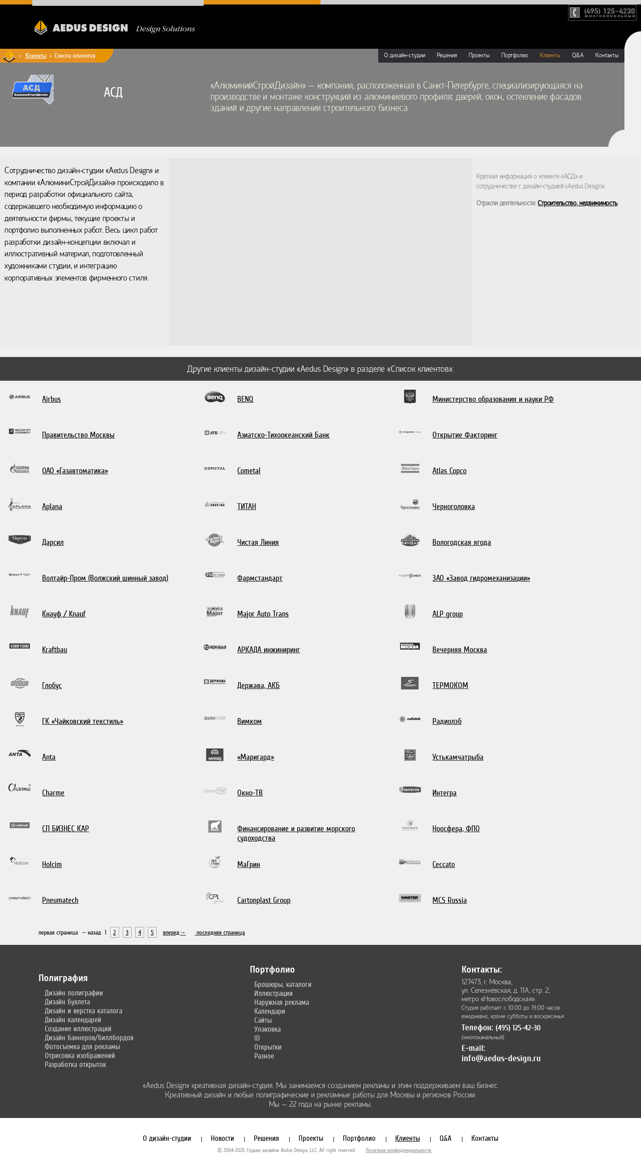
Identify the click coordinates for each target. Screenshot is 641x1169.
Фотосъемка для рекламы (82, 1046)
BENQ (245, 399)
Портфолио (514, 55)
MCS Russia (449, 900)
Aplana (52, 506)
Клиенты (36, 55)
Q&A (578, 55)
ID (257, 1037)
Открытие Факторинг (464, 434)
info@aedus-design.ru (501, 1058)
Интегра (444, 792)
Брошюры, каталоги (283, 984)
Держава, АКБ (258, 685)
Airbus (51, 399)
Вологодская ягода (461, 542)
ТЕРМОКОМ (450, 685)
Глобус (52, 685)
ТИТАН (246, 506)
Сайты (263, 1020)
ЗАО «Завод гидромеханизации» (481, 577)
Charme (53, 792)
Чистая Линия (258, 542)
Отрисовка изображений (80, 1055)
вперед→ (174, 932)
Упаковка (267, 1028)
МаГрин (248, 864)
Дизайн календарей (73, 1019)
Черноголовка (453, 506)
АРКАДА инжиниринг (268, 649)
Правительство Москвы (78, 434)
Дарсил (53, 542)
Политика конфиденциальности (399, 1150)
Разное (264, 1055)
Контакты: (482, 969)
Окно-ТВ (250, 792)
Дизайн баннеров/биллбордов (89, 1037)
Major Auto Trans (263, 613)
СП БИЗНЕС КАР (65, 828)
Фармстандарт (259, 577)
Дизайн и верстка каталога (83, 1010)
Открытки (268, 1046)
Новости (222, 1138)
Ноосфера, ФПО (456, 828)
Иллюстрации (273, 993)
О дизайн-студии (404, 55)
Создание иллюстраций (78, 1028)
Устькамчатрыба (457, 756)
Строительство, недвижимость (577, 203)
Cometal (249, 470)
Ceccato (443, 864)
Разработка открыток (75, 1064)
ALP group (447, 613)
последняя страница (220, 932)
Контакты (607, 55)
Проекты (479, 55)
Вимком (249, 721)
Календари (269, 1011)
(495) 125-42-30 (518, 1028)
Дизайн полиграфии (74, 992)
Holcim (52, 864)
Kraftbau (54, 649)
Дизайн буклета (67, 1001)
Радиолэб (447, 721)
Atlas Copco (449, 470)
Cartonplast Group (264, 900)
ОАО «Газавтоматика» (75, 470)
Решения (447, 55)
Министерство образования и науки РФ (493, 399)
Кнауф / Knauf (63, 613)
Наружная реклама (281, 1002)
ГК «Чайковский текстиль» (82, 721)
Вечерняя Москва (459, 649)
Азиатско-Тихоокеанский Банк (283, 434)
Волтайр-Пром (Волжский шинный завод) (105, 577)
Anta (49, 756)
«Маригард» (255, 756)
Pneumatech (60, 900)
